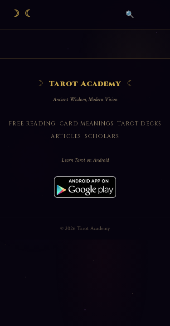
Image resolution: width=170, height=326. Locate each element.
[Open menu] (150, 14)
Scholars (102, 136)
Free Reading (32, 123)
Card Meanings (86, 123)
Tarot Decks (139, 123)
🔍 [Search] (130, 14)
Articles (66, 136)
